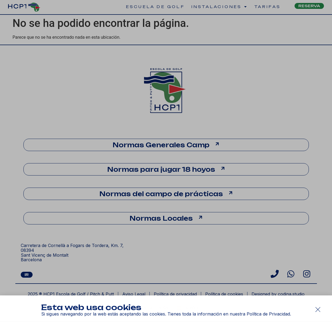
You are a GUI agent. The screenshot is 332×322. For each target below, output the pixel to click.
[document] (166, 161)
